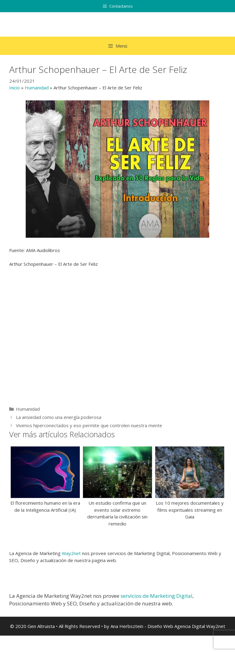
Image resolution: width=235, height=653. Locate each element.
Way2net (71, 553)
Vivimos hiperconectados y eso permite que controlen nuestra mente (89, 425)
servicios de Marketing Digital (156, 595)
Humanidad (37, 88)
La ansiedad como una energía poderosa (58, 417)
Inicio (14, 88)
